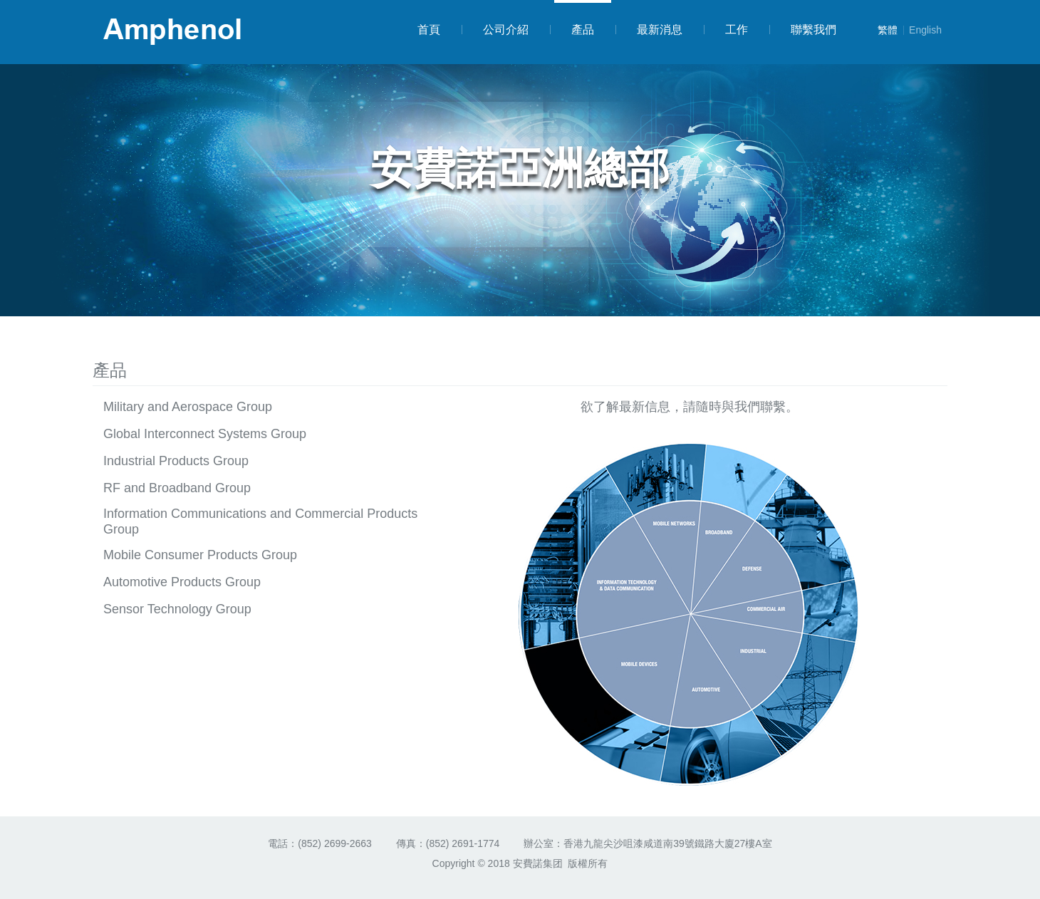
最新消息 (648, 30)
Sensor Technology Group (177, 609)
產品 (580, 18)
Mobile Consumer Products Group (200, 555)
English (922, 30)
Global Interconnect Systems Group (204, 434)
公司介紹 (495, 30)
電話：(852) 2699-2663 (320, 843)
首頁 (428, 30)
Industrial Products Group (176, 461)
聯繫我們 (802, 30)
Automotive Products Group (182, 582)
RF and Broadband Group (177, 488)
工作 (726, 30)
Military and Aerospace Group (187, 407)
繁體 (888, 30)
